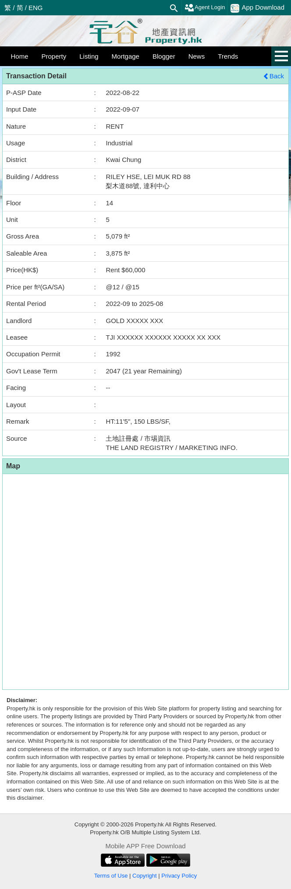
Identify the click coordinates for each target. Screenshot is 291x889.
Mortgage (125, 56)
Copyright (144, 875)
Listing (88, 56)
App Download (257, 8)
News (196, 56)
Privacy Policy (179, 875)
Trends (228, 56)
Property (54, 56)
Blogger (164, 56)
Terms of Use (111, 875)
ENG (35, 7)
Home (19, 56)
